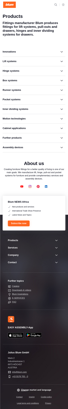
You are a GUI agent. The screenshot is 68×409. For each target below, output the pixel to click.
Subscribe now (18, 223)
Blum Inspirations (20, 294)
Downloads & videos (21, 290)
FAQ (14, 302)
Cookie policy (46, 397)
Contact (19, 397)
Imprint (32, 397)
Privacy (48, 403)
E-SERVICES (18, 298)
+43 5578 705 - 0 (20, 376)
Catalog (15, 286)
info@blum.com (19, 372)
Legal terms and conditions (28, 403)
